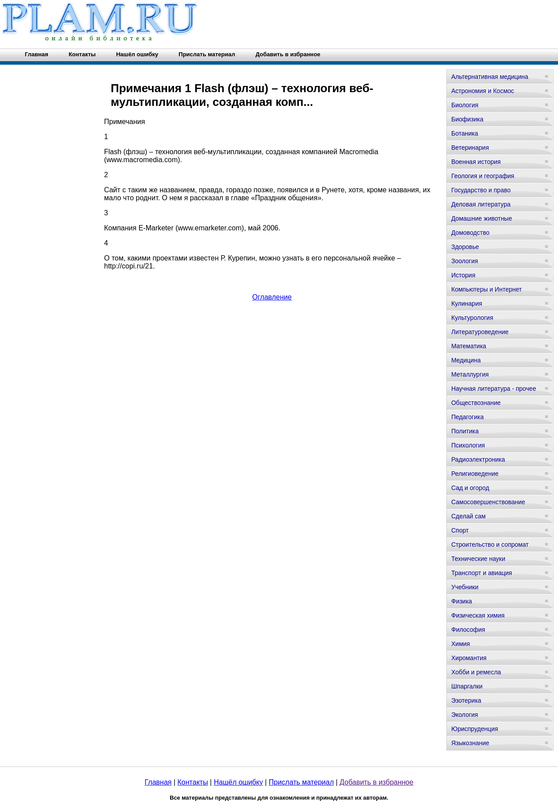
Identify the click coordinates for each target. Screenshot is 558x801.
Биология (464, 105)
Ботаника (464, 133)
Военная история (476, 161)
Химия (460, 643)
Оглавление (271, 297)
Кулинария (466, 303)
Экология (464, 714)
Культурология (472, 317)
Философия (468, 629)
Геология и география (482, 175)
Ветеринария (470, 147)
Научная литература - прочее (493, 388)
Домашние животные (481, 218)
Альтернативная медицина (489, 76)
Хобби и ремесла (476, 672)
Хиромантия (469, 657)
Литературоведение (479, 331)
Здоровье (465, 246)
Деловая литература (481, 204)
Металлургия (470, 374)
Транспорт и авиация (481, 572)
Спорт (460, 530)
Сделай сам (468, 516)
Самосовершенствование (488, 501)
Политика (465, 431)
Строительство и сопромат (490, 544)
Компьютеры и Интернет (486, 289)
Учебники (464, 587)
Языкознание (470, 743)
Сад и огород (470, 487)
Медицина (466, 360)
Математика (468, 346)
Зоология (464, 260)
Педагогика (467, 416)
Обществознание (476, 402)
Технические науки (478, 558)
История (463, 275)
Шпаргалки (467, 686)
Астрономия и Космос (482, 90)
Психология (468, 445)
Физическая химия (477, 615)
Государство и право (481, 190)
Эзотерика (466, 700)
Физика (461, 601)
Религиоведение (475, 473)
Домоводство (470, 232)
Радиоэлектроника (478, 459)
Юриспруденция (474, 728)
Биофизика (467, 119)
